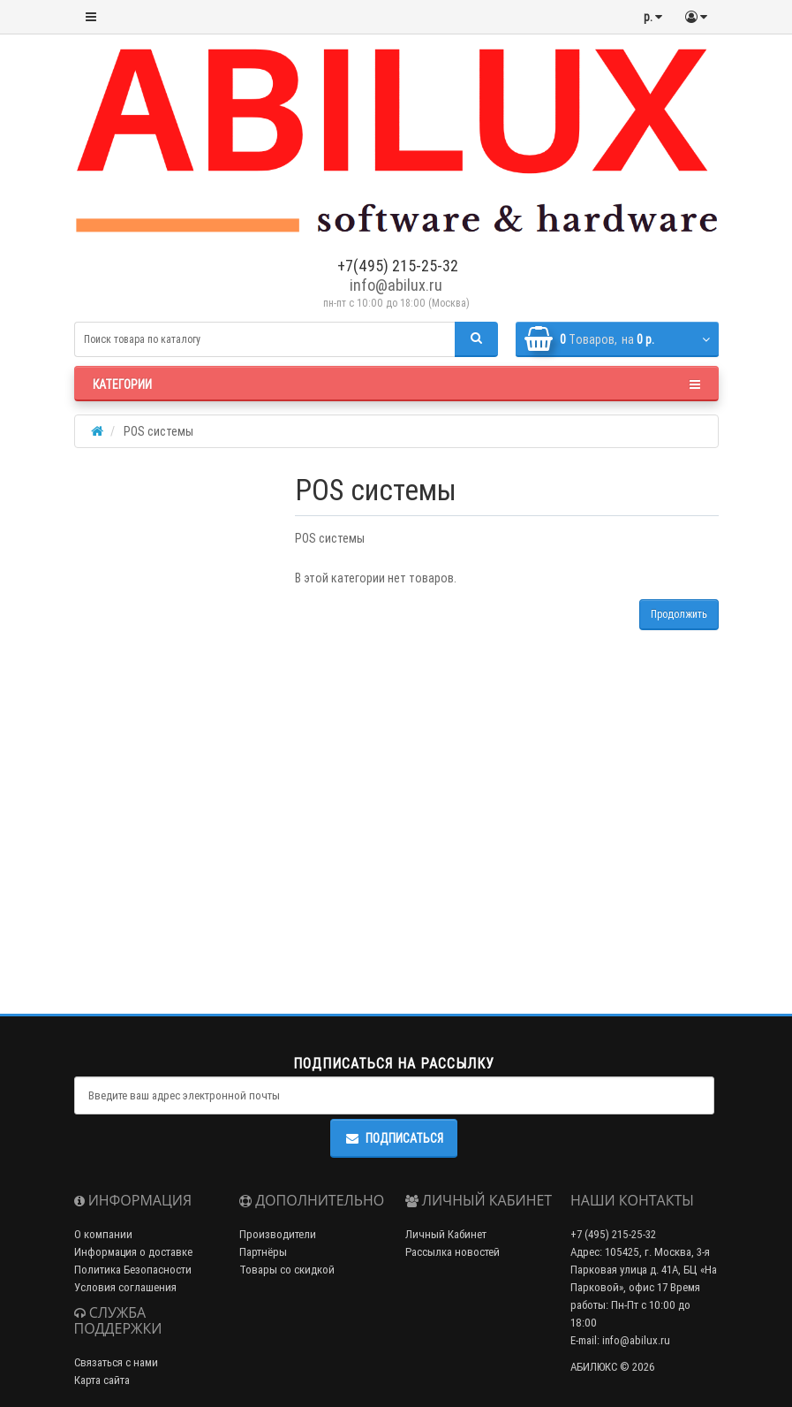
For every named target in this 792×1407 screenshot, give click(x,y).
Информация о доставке (133, 1251)
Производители (277, 1234)
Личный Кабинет (446, 1234)
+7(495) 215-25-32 (396, 265)
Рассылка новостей (452, 1251)
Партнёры (263, 1251)
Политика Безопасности (133, 1269)
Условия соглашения (125, 1287)
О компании (103, 1234)
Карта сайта (102, 1380)
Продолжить (679, 613)
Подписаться (393, 1138)
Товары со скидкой (287, 1269)
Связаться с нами (116, 1362)
